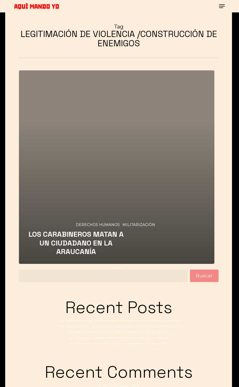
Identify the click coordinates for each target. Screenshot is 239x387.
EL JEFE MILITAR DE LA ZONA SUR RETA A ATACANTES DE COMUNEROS (118, 343)
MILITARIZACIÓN (138, 224)
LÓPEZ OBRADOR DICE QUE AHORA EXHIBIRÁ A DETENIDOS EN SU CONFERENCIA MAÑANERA (119, 321)
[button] (222, 6)
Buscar (118, 267)
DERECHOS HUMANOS (98, 224)
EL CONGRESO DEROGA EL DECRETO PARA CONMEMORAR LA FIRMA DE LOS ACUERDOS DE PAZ (119, 326)
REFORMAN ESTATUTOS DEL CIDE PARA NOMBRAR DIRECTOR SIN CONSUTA (118, 332)
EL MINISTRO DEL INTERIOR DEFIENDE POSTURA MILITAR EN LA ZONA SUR (118, 338)
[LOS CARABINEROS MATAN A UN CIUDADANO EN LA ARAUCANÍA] (116, 167)
